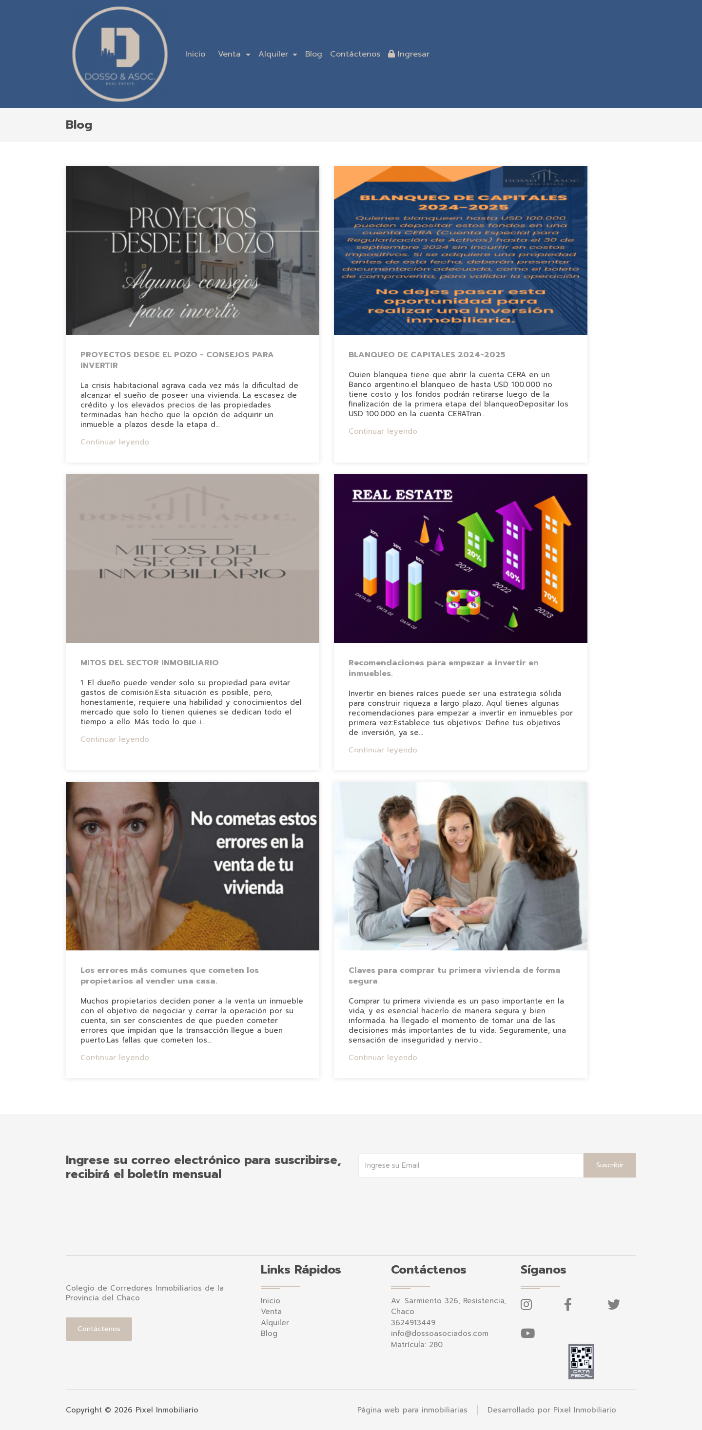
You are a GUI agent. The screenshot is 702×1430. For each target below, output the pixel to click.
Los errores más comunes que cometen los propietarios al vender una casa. (169, 975)
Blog (313, 54)
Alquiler (275, 1322)
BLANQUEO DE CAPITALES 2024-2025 (427, 354)
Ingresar (408, 54)
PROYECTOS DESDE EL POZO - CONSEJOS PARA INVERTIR (177, 360)
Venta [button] (231, 54)
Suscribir (610, 1165)
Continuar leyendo (114, 442)
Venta (271, 1311)
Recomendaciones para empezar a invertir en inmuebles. (444, 668)
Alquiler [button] (274, 54)
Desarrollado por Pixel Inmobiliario (552, 1410)
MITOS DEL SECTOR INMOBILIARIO (149, 662)
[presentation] (432, 1197)
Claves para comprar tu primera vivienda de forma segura (455, 975)
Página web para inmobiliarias (412, 1410)
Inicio (195, 54)
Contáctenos (355, 54)
